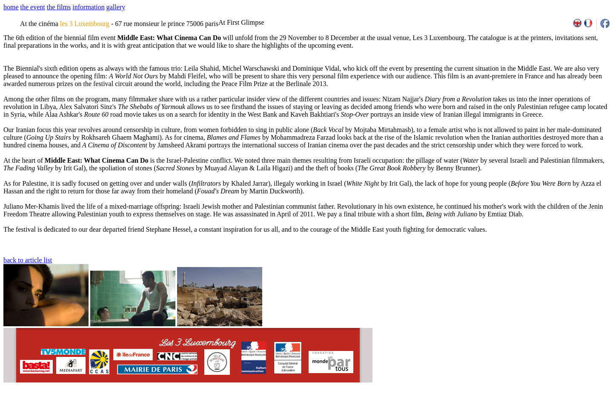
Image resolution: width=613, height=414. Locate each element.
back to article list (27, 260)
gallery (115, 7)
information (88, 7)
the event (32, 7)
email (69, 411)
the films (59, 7)
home (11, 7)
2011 (533, 411)
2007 (496, 411)
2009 (515, 411)
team (154, 411)
